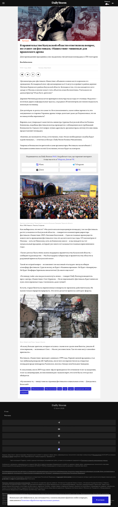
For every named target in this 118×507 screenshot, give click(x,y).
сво (65, 389)
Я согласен (100, 500)
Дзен (68, 159)
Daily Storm (59, 3)
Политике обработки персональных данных (40, 500)
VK (73, 159)
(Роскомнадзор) (97, 455)
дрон (70, 389)
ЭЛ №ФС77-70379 (7, 456)
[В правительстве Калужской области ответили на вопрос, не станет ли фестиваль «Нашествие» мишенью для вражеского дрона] (22, 74)
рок (59, 389)
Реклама (7, 415)
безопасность (37, 389)
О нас (6, 411)
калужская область (83, 389)
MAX (55, 157)
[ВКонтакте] (59, 435)
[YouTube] (59, 429)
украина (24, 393)
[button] (3, 4)
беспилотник (50, 389)
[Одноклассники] (59, 442)
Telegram (61, 159)
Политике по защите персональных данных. (94, 460)
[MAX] (59, 449)
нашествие (25, 389)
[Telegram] (59, 422)
